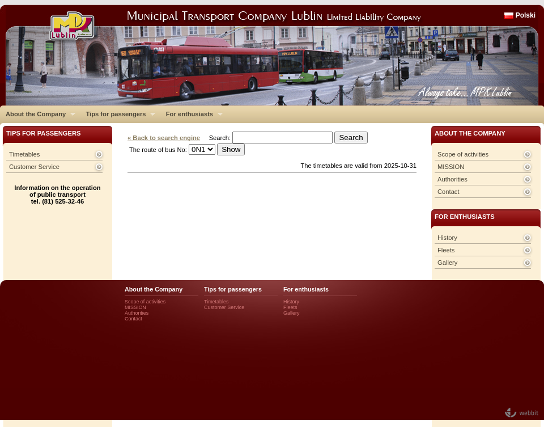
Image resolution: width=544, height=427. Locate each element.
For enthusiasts (191, 114)
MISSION (450, 166)
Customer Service (34, 166)
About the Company (37, 114)
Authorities (452, 179)
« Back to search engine (164, 137)
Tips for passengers (117, 114)
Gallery (447, 262)
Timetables (24, 154)
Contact (448, 191)
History (447, 237)
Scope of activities (462, 154)
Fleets (445, 250)
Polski (526, 15)
